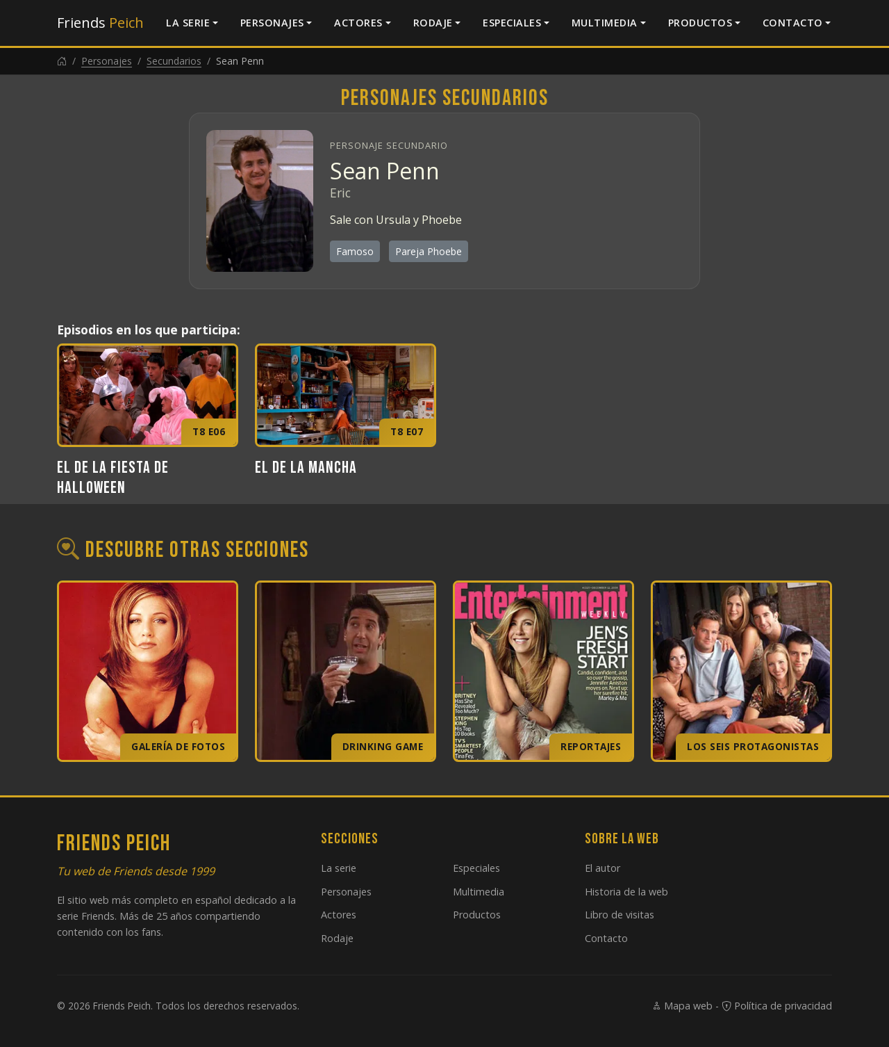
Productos (700, 22)
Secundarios (174, 60)
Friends (100, 22)
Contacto (793, 22)
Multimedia (605, 22)
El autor (602, 868)
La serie (188, 22)
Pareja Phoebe (428, 251)
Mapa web (682, 1005)
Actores (358, 22)
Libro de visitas (619, 914)
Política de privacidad (777, 1005)
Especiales (512, 22)
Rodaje (433, 22)
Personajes (272, 22)
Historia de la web (626, 891)
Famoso (355, 251)
